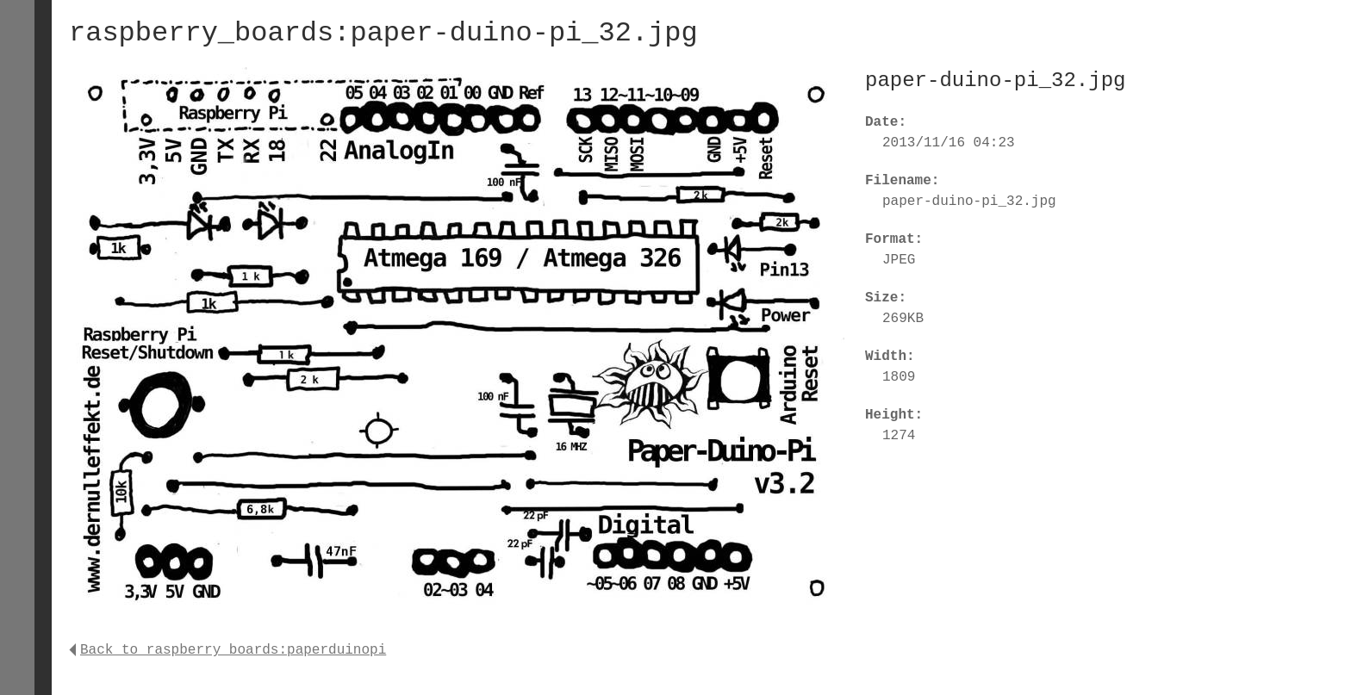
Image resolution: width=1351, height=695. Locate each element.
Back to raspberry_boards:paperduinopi (227, 650)
